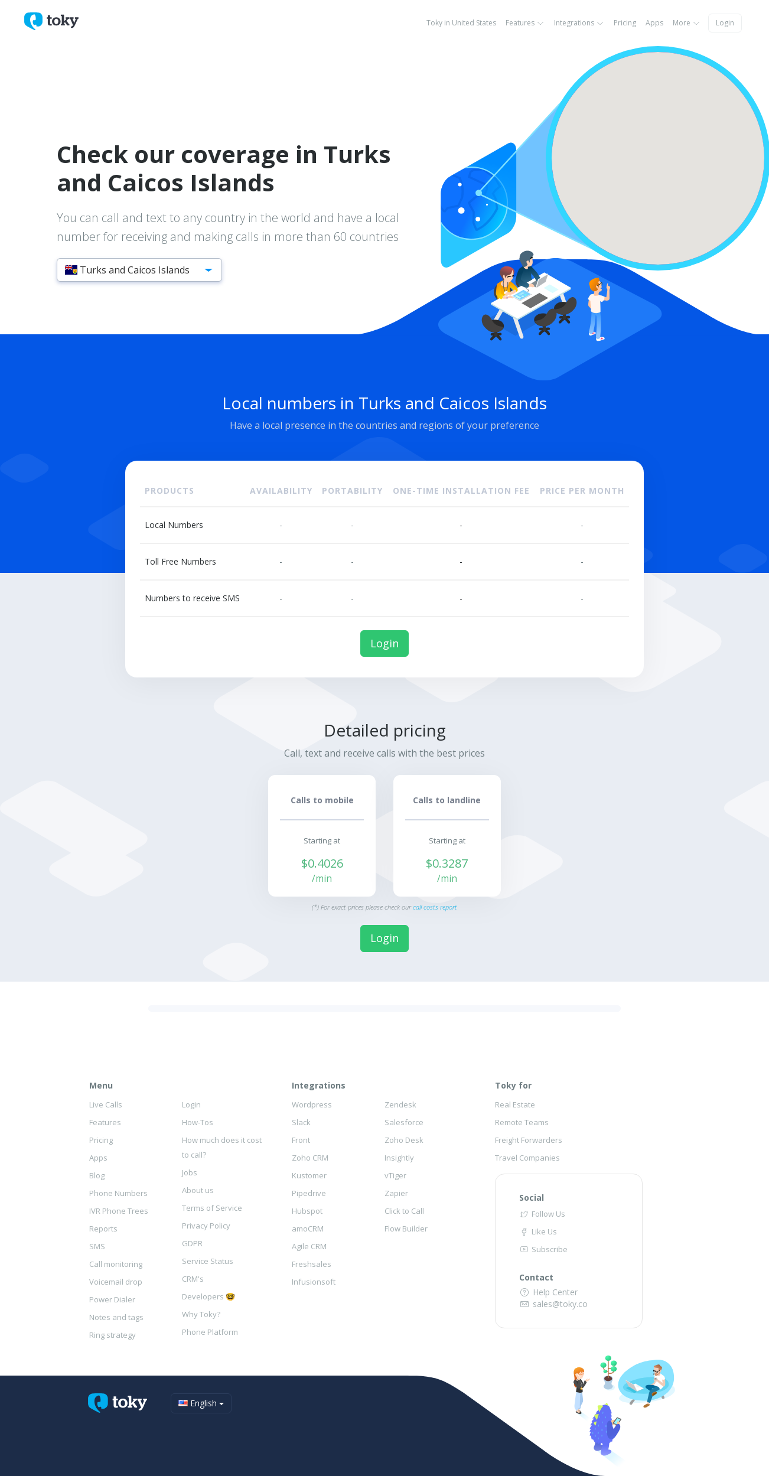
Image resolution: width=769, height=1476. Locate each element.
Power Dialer (112, 1299)
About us (198, 1190)
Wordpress (312, 1104)
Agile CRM (309, 1246)
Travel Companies (527, 1157)
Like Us (538, 1231)
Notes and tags (116, 1317)
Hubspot (307, 1210)
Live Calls (105, 1104)
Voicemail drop (115, 1281)
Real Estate (515, 1104)
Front (301, 1140)
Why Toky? (201, 1314)
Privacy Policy (206, 1225)
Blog (97, 1175)
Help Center (548, 1292)
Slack (301, 1122)
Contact (536, 1277)
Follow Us (542, 1213)
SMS (97, 1246)
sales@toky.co (553, 1303)
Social (531, 1197)
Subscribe (543, 1249)
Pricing (625, 23)
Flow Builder (406, 1228)
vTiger (395, 1175)
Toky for (513, 1085)
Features (525, 23)
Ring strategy (112, 1335)
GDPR (192, 1243)
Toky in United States (461, 23)
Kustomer (309, 1175)
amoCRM (308, 1228)
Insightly (399, 1157)
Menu (101, 1085)
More (686, 23)
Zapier (396, 1193)
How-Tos (197, 1122)
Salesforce (403, 1122)
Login (725, 23)
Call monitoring (115, 1264)
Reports (103, 1228)
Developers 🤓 (208, 1296)
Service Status (207, 1261)
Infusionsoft (313, 1281)
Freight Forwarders (528, 1140)
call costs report (435, 906)
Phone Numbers (118, 1193)
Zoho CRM (310, 1157)
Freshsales (311, 1264)
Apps (654, 23)
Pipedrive (309, 1193)
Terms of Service (212, 1208)
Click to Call (404, 1210)
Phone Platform (210, 1332)
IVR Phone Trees (118, 1210)
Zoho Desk (403, 1140)
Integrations (579, 23)
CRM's (193, 1278)
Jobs (189, 1172)
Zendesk (400, 1104)
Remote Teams (522, 1122)
